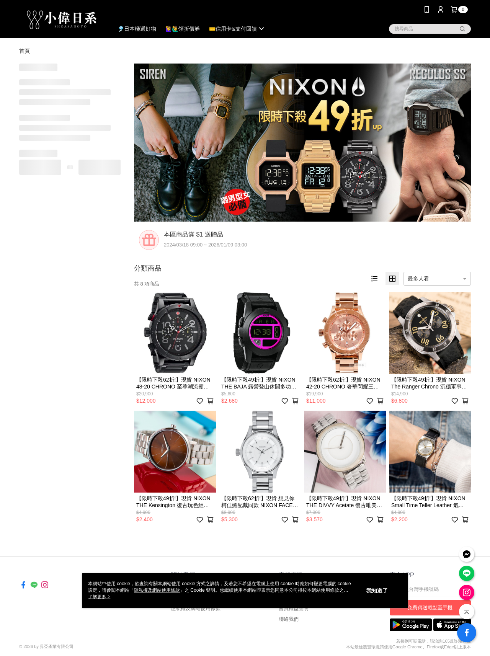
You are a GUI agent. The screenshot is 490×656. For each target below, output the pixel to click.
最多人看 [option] (418, 279)
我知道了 (377, 590)
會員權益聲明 (294, 608)
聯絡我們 (289, 619)
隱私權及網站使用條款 (195, 608)
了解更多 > (99, 596)
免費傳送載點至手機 (430, 607)
